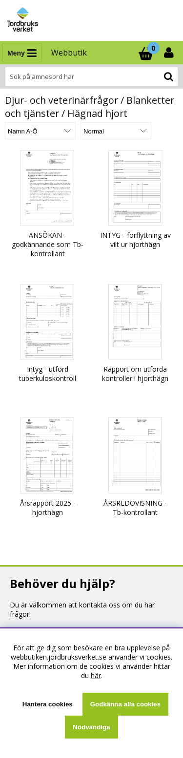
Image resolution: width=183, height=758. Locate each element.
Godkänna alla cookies (125, 704)
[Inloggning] (170, 52)
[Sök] (91, 76)
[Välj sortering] (40, 130)
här (96, 675)
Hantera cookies (47, 704)
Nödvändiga (91, 727)
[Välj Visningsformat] (116, 130)
